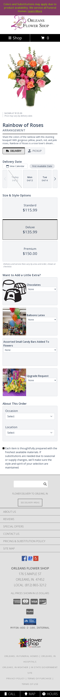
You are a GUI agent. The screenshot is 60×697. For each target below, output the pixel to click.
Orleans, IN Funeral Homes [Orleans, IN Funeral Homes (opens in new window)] (21, 656)
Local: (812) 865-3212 (30, 585)
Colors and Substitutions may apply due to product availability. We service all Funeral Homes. (30, 7)
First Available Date (42, 166)
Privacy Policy (15, 678)
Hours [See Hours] (50, 694)
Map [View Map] (30, 694)
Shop (15, 37)
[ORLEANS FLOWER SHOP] (30, 29)
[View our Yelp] (35, 560)
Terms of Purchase (40, 678)
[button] (30, 622)
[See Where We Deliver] (30, 502)
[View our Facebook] (24, 560)
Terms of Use (30, 684)
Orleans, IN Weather (15, 667)
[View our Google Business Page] (30, 560)
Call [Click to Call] (10, 694)
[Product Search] (30, 484)
